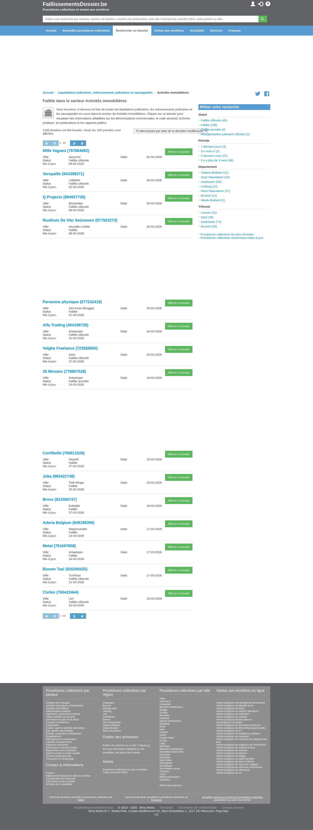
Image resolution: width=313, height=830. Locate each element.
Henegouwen (110, 708)
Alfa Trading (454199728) (65, 325)
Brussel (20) (209, 226)
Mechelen (164, 746)
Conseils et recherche (57, 722)
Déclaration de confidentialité (197, 807)
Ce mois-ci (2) (210, 151)
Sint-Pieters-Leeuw (169, 768)
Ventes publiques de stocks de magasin (237, 764)
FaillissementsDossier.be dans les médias (68, 775)
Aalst (162, 698)
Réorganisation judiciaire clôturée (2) (225, 134)
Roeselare (164, 757)
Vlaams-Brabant (111, 725)
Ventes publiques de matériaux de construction (241, 744)
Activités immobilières (57, 708)
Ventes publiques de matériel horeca (235, 747)
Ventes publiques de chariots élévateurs (237, 711)
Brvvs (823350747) (60, 499)
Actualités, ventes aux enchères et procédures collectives (232, 797)
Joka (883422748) (59, 476)
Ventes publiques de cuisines (231, 716)
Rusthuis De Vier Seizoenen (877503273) (80, 220)
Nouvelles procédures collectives (86, 30)
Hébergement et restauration (61, 739)
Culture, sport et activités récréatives (65, 728)
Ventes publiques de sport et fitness (235, 761)
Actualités (197, 30)
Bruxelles (164, 715)
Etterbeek (164, 723)
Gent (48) (207, 217)
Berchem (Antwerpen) (171, 707)
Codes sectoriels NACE (115, 772)
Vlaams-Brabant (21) (214, 172)
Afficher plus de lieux (170, 785)
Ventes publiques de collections (233, 714)
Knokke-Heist (166, 737)
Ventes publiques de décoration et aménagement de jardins (234, 721)
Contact (50, 773)
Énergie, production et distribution (64, 733)
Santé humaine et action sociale (63, 753)
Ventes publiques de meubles (232, 750)
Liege (162, 743)
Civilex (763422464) (60, 592)
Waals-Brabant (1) (213, 200)
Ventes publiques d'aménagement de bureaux (240, 702)
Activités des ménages (58, 702)
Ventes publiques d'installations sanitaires (238, 733)
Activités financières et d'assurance (64, 705)
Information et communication (61, 747)
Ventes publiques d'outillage (231, 756)
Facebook (156, 800)
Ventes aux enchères (169, 30)
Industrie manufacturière (59, 742)
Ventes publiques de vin (229, 772)
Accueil (51, 30)
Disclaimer (166, 807)
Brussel (107, 705)
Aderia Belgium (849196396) (68, 522)
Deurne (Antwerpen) (170, 721)
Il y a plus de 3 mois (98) (217, 160)
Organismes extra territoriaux (61, 750)
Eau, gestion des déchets (59, 730)
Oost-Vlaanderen (112, 722)
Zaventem (164, 779)
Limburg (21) (209, 186)
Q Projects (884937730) (64, 197)
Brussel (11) (209, 195)
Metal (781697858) (59, 546)
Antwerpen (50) (211, 181)
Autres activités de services (60, 716)
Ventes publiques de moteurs (231, 753)
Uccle (162, 774)
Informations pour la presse (60, 781)
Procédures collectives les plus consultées (125, 769)
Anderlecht (165, 701)
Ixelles (162, 735)
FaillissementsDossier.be (75, 4)
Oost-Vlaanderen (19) (215, 177)
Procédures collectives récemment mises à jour (231, 237)
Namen (107, 719)
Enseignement (53, 736)
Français (234, 30)
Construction (52, 725)
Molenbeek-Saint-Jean (171, 751)
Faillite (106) (209, 125)
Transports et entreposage (60, 758)
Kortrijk (163, 740)
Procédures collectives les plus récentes (227, 234)
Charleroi (164, 718)
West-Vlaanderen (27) (215, 191)
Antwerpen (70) (211, 221)
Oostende (164, 754)
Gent (162, 729)
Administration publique (58, 711)
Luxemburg (109, 716)
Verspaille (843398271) (63, 174)
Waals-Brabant (111, 728)
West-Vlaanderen (112, 730)
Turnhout (164, 771)
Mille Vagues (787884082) (66, 150)
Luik (105, 714)
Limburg (107, 711)
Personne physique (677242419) (72, 302)
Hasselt (163, 732)
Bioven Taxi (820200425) (65, 569)
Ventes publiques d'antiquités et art (235, 705)
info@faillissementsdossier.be (93, 807)
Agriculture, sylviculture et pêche (63, 714)
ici (149, 745)
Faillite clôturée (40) (214, 120)
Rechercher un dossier (132, 30)
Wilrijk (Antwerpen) (169, 777)
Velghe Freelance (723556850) (70, 348)
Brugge (163, 709)
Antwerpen (108, 702)
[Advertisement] (117, 269)
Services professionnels (58, 756)
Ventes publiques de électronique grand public (240, 728)
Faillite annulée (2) (213, 129)
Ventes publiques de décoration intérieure (238, 725)
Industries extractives (57, 744)
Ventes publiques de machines (232, 736)
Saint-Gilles (165, 760)
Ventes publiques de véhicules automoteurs (239, 767)
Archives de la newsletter (59, 784)
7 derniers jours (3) (213, 146)
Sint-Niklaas (165, 765)
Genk (162, 726)
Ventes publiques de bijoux (230, 708)
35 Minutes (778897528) (64, 371)
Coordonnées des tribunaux (60, 778)
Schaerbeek (165, 763)
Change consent (232, 807)
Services (216, 30)
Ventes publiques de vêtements (233, 770)
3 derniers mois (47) (214, 155)
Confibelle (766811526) (64, 453)
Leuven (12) (209, 212)
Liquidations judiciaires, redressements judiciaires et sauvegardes (105, 92)
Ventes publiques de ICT (229, 730)
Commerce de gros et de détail (62, 719)
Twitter (80, 800)
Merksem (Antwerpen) (171, 749)
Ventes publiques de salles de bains (235, 758)
